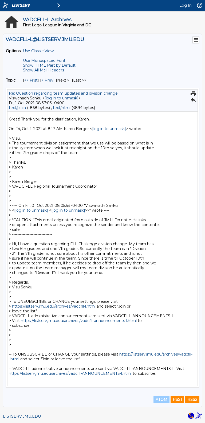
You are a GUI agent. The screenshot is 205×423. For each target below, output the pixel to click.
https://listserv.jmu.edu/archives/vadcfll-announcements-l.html (79, 320)
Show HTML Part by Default (49, 65)
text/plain (17, 107)
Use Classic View (38, 51)
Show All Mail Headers (43, 70)
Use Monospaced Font (44, 60)
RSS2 (192, 399)
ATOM (161, 399)
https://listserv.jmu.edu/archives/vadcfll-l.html (54, 306)
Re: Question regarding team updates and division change (63, 93)
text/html (61, 107)
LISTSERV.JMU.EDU (22, 416)
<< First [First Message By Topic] (31, 80)
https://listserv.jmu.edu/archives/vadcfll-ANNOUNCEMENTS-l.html (70, 373)
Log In (185, 5)
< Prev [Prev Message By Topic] (47, 80)
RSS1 (177, 399)
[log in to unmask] (61, 98)
